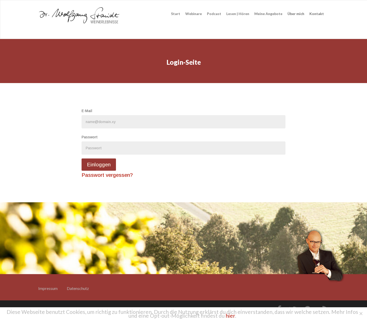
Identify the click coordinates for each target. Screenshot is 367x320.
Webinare (193, 13)
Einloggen (99, 164)
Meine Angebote (268, 13)
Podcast (214, 13)
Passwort (90, 137)
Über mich (295, 13)
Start (175, 13)
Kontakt (316, 13)
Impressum (48, 288)
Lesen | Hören (237, 13)
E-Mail (87, 111)
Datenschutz (78, 288)
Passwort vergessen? (107, 175)
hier (230, 315)
